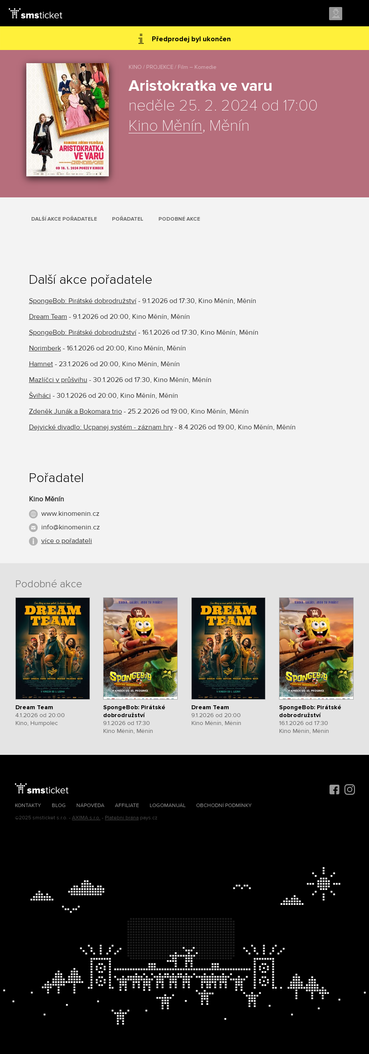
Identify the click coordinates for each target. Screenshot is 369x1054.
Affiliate (127, 805)
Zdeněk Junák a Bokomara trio (75, 411)
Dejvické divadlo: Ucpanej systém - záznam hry (101, 427)
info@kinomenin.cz (70, 527)
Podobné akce (179, 219)
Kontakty (28, 805)
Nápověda (90, 805)
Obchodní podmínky (224, 805)
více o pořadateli (66, 540)
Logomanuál (168, 805)
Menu (354, 14)
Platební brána (122, 818)
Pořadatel (127, 219)
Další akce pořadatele (64, 219)
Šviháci (40, 395)
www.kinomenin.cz (70, 513)
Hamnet (41, 364)
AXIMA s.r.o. (86, 818)
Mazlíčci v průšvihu (58, 379)
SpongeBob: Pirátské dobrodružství (82, 301)
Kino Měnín (165, 126)
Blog (59, 805)
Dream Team (48, 316)
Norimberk (45, 348)
